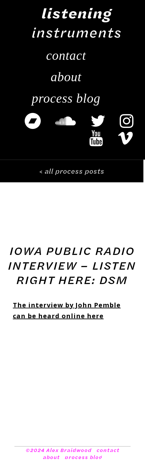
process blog (83, 457)
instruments (76, 22)
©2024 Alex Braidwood (59, 450)
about (51, 457)
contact (108, 450)
